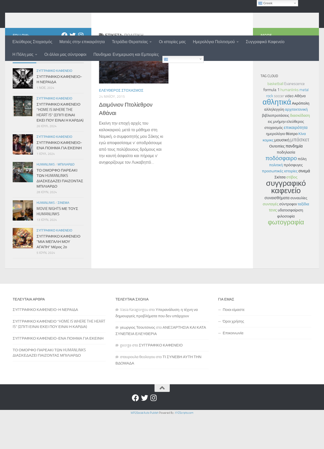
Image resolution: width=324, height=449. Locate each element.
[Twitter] (73, 68)
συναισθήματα (277, 230)
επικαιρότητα (296, 160)
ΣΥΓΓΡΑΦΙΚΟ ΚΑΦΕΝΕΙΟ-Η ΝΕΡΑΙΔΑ (45, 342)
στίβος (291, 210)
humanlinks (39, 17)
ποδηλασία (286, 185)
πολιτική (276, 198)
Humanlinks (46, 197)
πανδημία (294, 179)
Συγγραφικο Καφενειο (54, 104)
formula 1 (271, 122)
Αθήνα (299, 129)
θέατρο (292, 166)
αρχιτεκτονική (296, 142)
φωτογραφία (286, 255)
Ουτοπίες (277, 179)
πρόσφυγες (293, 198)
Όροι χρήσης (233, 354)
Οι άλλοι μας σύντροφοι (65, 54)
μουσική (281, 172)
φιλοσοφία (286, 249)
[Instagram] (81, 68)
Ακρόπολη (300, 136)
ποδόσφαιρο (281, 191)
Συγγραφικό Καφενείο (265, 41)
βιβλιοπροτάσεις (275, 148)
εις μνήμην (277, 154)
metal (304, 123)
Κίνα (302, 166)
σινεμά (304, 204)
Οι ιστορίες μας (172, 41)
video (289, 129)
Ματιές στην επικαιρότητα (82, 41)
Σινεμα (63, 236)
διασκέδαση (300, 148)
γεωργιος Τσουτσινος (137, 360)
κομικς (268, 173)
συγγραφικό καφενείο (286, 220)
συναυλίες (298, 231)
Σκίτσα (280, 210)
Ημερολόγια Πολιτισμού (214, 41)
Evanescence (294, 116)
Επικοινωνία (233, 366)
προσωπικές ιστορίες (280, 204)
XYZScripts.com (184, 445)
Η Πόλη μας (22, 54)
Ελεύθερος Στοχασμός (32, 41)
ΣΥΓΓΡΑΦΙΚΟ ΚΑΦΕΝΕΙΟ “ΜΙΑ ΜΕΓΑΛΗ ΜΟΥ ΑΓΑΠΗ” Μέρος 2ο (58, 274)
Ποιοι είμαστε (234, 342)
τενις (273, 243)
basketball (275, 116)
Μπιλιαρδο (66, 197)
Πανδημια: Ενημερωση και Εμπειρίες (126, 54)
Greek (171, 59)
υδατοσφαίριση (290, 243)
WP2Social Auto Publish (145, 445)
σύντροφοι (288, 237)
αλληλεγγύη (274, 142)
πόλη (302, 192)
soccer (279, 129)
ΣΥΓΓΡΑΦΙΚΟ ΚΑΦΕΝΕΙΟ (161, 378)
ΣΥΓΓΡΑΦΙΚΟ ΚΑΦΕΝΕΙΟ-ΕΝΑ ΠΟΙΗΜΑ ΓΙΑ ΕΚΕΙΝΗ (58, 371)
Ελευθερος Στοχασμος (121, 123)
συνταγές (271, 237)
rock (269, 128)
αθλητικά (277, 135)
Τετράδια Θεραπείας (130, 41)
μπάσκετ (299, 173)
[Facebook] (64, 68)
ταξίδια (303, 237)
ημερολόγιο (275, 166)
